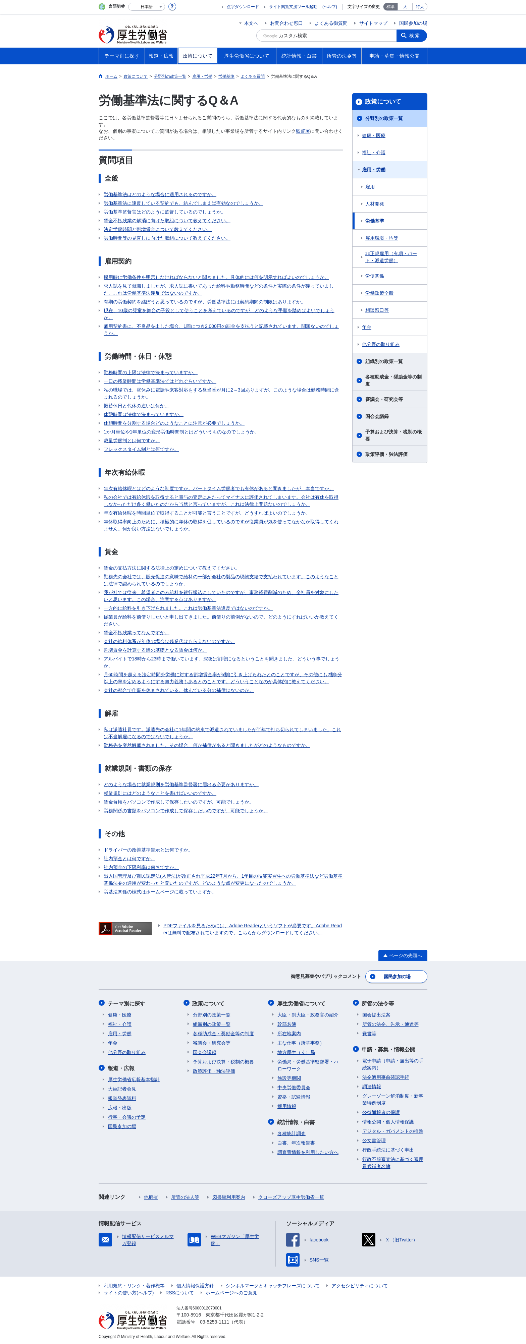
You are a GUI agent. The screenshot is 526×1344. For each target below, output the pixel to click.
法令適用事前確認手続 (385, 1075)
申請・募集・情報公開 (389, 1048)
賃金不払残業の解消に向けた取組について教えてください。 (167, 220)
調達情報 (371, 1085)
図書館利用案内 (228, 1196)
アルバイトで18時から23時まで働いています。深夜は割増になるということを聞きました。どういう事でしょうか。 (221, 662)
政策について (383, 101)
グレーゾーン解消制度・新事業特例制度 (392, 1098)
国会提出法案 (376, 1013)
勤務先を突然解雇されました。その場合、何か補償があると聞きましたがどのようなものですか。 (207, 745)
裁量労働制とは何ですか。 (132, 440)
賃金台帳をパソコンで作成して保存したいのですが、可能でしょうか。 (179, 802)
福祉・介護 (373, 152)
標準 (390, 6)
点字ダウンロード (243, 6)
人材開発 (374, 204)
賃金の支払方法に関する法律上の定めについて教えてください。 (172, 568)
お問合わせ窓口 (286, 23)
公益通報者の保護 (381, 1111)
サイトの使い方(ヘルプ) (129, 1291)
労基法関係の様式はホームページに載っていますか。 (160, 891)
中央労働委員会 (293, 1086)
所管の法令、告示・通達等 (390, 1023)
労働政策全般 (379, 293)
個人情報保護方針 (195, 1284)
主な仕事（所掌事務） (300, 1042)
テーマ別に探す (127, 1002)
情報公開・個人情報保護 (388, 1120)
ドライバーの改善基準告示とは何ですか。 (148, 850)
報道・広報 (121, 1067)
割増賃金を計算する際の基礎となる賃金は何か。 (155, 650)
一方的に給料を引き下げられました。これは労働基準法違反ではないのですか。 (188, 608)
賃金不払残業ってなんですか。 (136, 632)
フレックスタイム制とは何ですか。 (141, 449)
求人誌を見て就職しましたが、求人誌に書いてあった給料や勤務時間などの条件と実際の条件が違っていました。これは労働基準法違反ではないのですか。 (219, 289)
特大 (420, 6)
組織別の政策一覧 (384, 361)
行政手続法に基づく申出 (388, 1148)
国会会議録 (377, 416)
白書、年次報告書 (296, 1141)
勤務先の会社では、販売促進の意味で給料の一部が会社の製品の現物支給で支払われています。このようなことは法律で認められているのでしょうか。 (221, 580)
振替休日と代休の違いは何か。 (136, 405)
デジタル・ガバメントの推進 (392, 1129)
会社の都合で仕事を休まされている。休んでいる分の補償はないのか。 (179, 690)
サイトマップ (373, 23)
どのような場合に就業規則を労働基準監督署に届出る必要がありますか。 (181, 784)
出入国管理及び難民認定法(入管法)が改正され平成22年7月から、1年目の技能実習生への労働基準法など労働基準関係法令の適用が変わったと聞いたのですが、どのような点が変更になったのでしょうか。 (223, 879)
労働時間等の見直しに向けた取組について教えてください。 (167, 238)
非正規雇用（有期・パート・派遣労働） (391, 257)
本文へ (251, 23)
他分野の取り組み (381, 344)
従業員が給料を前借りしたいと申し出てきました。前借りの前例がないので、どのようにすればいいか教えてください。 (221, 620)
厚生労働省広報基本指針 (134, 1078)
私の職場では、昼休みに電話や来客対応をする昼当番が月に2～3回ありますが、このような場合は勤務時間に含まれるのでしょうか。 (221, 393)
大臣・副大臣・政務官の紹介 (307, 1013)
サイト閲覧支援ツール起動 (293, 6)
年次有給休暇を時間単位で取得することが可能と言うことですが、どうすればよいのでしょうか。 (207, 513)
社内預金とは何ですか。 (129, 858)
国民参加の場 (413, 23)
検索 (415, 35)
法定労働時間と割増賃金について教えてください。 (158, 229)
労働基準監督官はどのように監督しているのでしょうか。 (165, 212)
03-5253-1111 (214, 1320)
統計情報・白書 (296, 1121)
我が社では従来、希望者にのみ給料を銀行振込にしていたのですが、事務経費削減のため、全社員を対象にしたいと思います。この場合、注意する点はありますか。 (221, 596)
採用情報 (286, 1105)
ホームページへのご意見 (231, 1291)
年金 (366, 327)
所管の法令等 (378, 1002)
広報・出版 (120, 1106)
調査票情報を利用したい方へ (307, 1151)
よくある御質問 (331, 23)
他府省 (151, 1196)
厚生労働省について (301, 1002)
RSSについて (179, 1291)
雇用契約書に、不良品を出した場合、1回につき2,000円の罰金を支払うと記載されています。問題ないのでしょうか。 (221, 330)
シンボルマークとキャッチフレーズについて (273, 1284)
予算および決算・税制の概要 (393, 435)
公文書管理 (374, 1139)
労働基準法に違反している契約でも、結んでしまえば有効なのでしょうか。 (183, 203)
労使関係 (374, 276)
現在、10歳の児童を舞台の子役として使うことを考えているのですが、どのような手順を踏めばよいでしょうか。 (219, 314)
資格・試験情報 (293, 1096)
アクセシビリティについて (359, 1284)
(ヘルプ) (329, 6)
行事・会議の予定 (127, 1115)
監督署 (303, 131)
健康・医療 (373, 135)
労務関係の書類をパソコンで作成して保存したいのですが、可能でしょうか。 (186, 810)
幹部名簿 (286, 1023)
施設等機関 (289, 1077)
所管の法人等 (185, 1196)
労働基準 (374, 221)
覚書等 (369, 1032)
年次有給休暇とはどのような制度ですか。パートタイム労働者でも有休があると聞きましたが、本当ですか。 (219, 488)
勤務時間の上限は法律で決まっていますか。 (151, 372)
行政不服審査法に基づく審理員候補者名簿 (392, 1161)
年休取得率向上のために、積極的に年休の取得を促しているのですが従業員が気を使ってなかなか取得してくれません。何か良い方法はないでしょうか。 (221, 525)
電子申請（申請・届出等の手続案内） (392, 1063)
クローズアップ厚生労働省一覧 (291, 1196)
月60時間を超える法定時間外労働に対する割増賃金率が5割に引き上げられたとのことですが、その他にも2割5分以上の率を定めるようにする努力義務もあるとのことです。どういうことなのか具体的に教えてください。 (223, 678)
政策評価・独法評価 (386, 454)
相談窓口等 (377, 310)
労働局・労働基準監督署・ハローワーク (307, 1064)
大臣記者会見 (122, 1087)
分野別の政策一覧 (384, 118)
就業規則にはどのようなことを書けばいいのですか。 (160, 793)
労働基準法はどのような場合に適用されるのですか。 (160, 194)
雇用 (370, 186)
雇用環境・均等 (381, 238)
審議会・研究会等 (384, 399)
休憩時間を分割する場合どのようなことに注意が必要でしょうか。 (174, 423)
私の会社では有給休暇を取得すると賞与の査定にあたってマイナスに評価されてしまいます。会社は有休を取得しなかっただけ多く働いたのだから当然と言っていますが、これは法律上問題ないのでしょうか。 (221, 500)
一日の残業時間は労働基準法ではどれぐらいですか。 (160, 381)
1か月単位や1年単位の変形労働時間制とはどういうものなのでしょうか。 (181, 431)
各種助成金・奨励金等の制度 (393, 380)
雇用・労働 (373, 169)
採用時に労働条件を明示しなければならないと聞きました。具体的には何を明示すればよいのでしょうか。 (216, 277)
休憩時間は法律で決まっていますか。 (143, 414)
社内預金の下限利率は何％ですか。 (141, 867)
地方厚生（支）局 (296, 1051)
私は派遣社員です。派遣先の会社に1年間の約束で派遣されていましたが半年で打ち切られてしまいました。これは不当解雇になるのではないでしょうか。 (222, 733)
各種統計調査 (291, 1132)
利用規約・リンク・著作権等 (134, 1284)
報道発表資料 (122, 1097)
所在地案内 (289, 1032)
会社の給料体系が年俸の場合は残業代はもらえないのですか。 (169, 641)
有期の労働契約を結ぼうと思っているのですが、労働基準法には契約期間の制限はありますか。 (205, 301)
